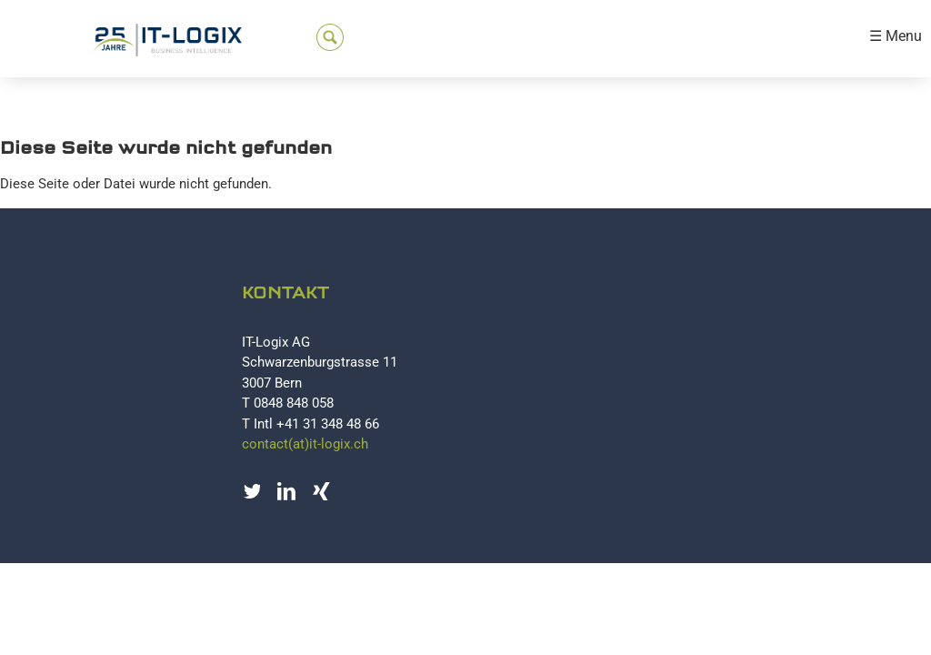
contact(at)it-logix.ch (305, 444)
